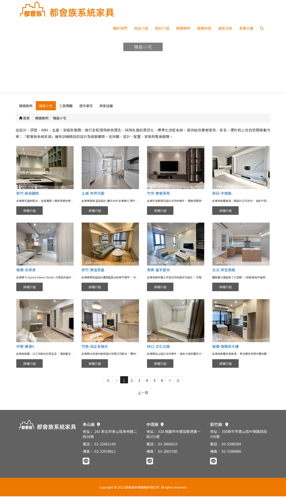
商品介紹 (141, 28)
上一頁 (143, 393)
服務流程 (204, 28)
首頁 (24, 118)
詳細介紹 (29, 211)
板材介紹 (162, 28)
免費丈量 (246, 28)
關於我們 (120, 28)
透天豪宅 (86, 106)
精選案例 (183, 28)
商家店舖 (106, 106)
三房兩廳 (66, 106)
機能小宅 (46, 106)
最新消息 (225, 28)
